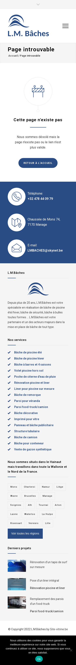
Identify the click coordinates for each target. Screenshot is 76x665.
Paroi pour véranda (27, 401)
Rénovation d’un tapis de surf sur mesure (48, 565)
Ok (39, 659)
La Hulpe (47, 514)
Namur (46, 487)
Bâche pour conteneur (29, 443)
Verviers (34, 523)
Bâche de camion (25, 437)
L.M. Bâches (28, 33)
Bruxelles (30, 496)
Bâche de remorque (27, 394)
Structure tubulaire (27, 431)
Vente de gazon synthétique (32, 449)
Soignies (15, 505)
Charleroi (29, 487)
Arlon (58, 505)
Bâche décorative (26, 413)
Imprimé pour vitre (26, 419)
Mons (13, 487)
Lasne (14, 514)
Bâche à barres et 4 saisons (32, 364)
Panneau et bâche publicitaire (34, 425)
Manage (47, 496)
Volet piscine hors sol (28, 370)
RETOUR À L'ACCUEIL (38, 163)
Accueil (13, 55)
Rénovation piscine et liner (32, 382)
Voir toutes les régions (25, 533)
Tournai (43, 505)
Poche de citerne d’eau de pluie (35, 376)
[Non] (71, 650)
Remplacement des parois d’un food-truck (47, 601)
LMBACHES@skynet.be (45, 250)
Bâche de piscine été (28, 352)
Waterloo (29, 514)
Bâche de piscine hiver (29, 358)
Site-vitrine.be (59, 629)
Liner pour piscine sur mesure (34, 388)
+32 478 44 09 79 (40, 199)
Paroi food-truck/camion (31, 407)
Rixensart (16, 523)
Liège (60, 487)
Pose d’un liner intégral (44, 580)
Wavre (14, 496)
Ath (30, 505)
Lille (47, 523)
